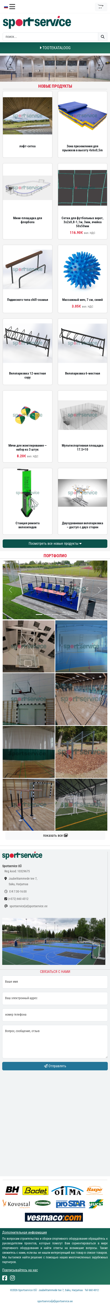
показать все (55, 835)
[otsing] (50, 36)
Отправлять (55, 1066)
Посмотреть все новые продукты (55, 543)
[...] (39, 614)
